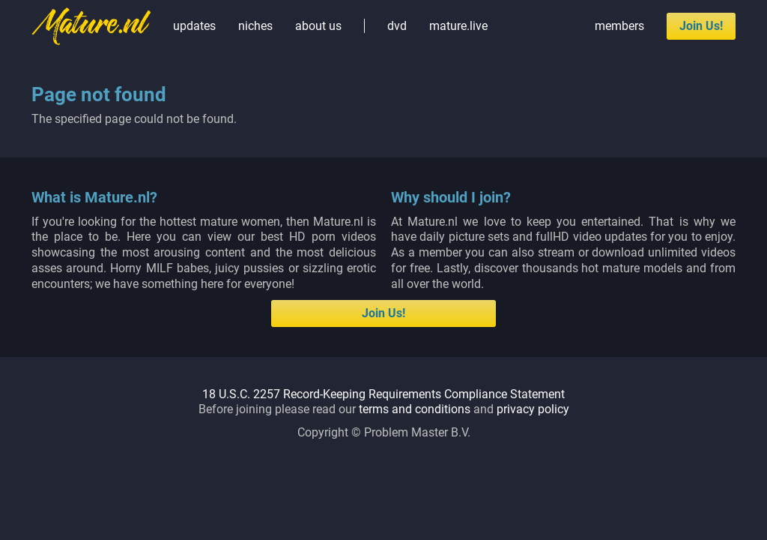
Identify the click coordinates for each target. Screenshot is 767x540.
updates (194, 26)
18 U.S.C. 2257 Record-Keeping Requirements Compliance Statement (383, 394)
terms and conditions (414, 409)
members (619, 26)
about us (318, 26)
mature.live (458, 26)
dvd (397, 26)
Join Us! (701, 26)
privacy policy (533, 409)
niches (255, 26)
